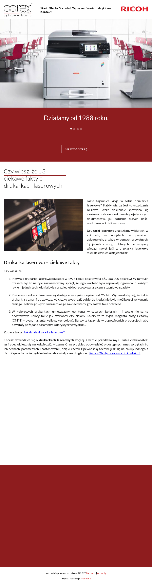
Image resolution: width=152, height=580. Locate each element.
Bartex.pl (91, 573)
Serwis (90, 8)
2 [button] (74, 129)
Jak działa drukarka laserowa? (44, 332)
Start (44, 8)
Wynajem (78, 8)
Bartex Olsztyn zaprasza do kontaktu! (114, 353)
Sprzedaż (65, 8)
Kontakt (46, 11)
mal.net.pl (86, 578)
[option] (134, 9)
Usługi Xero (103, 8)
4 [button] (81, 129)
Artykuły (101, 573)
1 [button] (71, 129)
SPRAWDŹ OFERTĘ (76, 149)
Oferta (53, 8)
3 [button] (78, 129)
